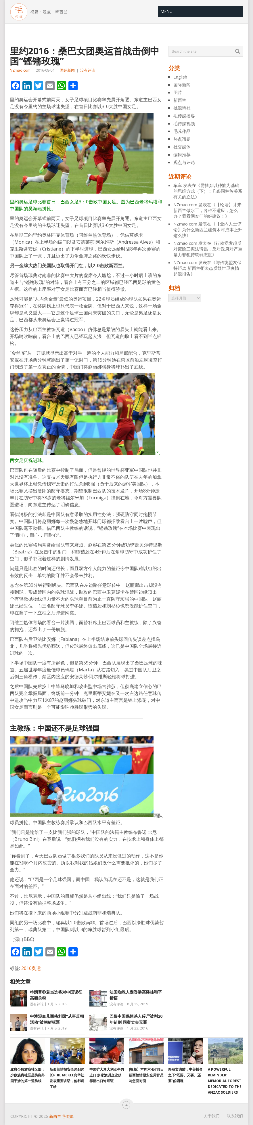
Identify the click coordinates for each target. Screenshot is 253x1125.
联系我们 (235, 1115)
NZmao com (20, 70)
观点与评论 (184, 162)
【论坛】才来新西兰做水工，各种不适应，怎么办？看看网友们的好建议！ (207, 210)
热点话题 (182, 139)
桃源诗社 (182, 108)
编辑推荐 (182, 154)
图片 (177, 92)
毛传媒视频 (184, 123)
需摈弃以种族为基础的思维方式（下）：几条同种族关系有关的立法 (207, 191)
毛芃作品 (182, 131)
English (180, 77)
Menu (166, 11)
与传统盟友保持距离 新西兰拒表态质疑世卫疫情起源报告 (207, 268)
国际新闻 (67, 70)
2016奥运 (31, 968)
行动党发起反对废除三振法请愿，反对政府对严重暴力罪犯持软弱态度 (207, 248)
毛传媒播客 (184, 116)
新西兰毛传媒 (61, 1116)
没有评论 (87, 70)
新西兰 (179, 100)
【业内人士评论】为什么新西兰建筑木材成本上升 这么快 (207, 229)
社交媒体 (182, 147)
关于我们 (212, 1115)
